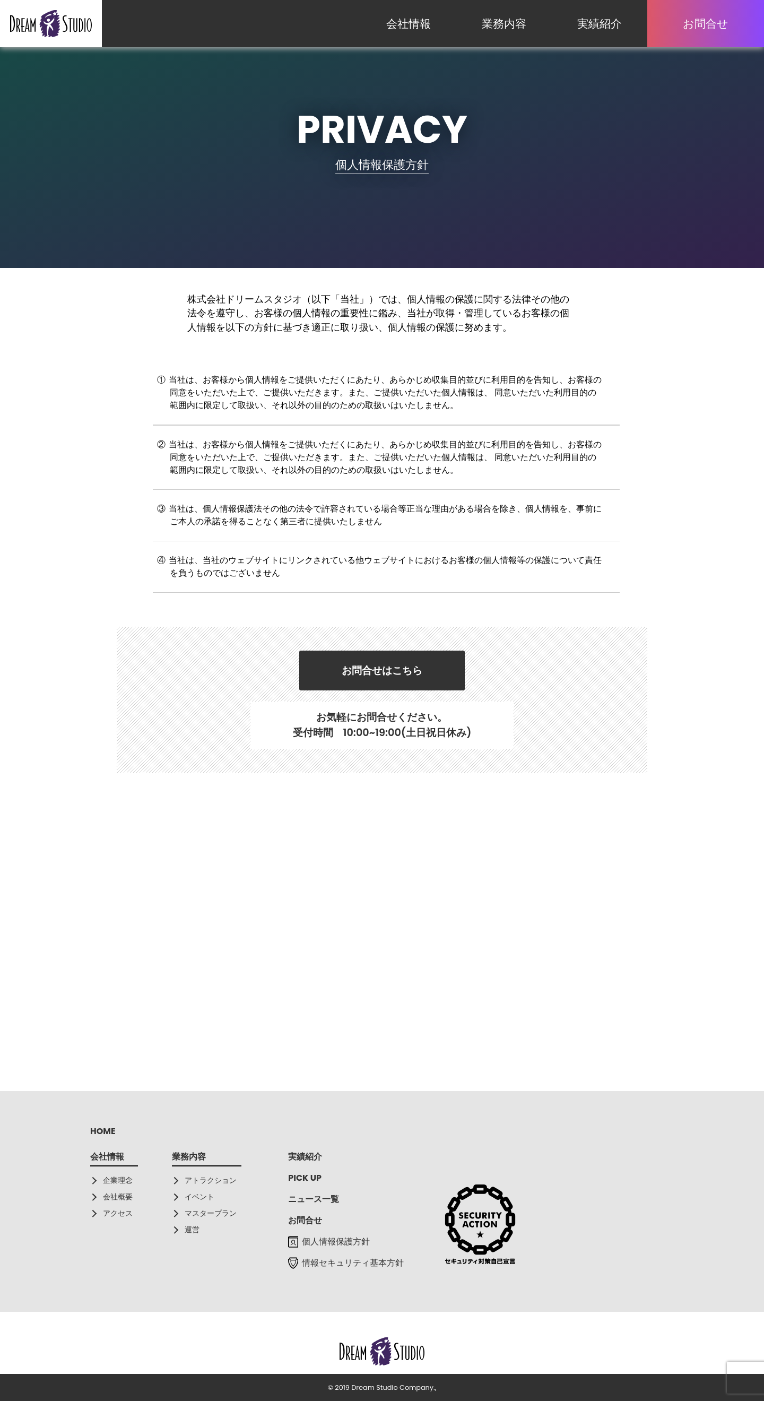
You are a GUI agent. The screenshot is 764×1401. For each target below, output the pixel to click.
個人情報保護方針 (329, 1241)
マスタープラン (211, 1213)
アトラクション (211, 1180)
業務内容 (504, 23)
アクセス (118, 1213)
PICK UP (305, 1178)
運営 (192, 1229)
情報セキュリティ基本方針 (346, 1263)
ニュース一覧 (313, 1199)
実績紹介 (599, 23)
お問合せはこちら (382, 670)
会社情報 (408, 23)
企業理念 (118, 1180)
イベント (199, 1196)
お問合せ (705, 23)
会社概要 (118, 1196)
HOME (103, 1131)
